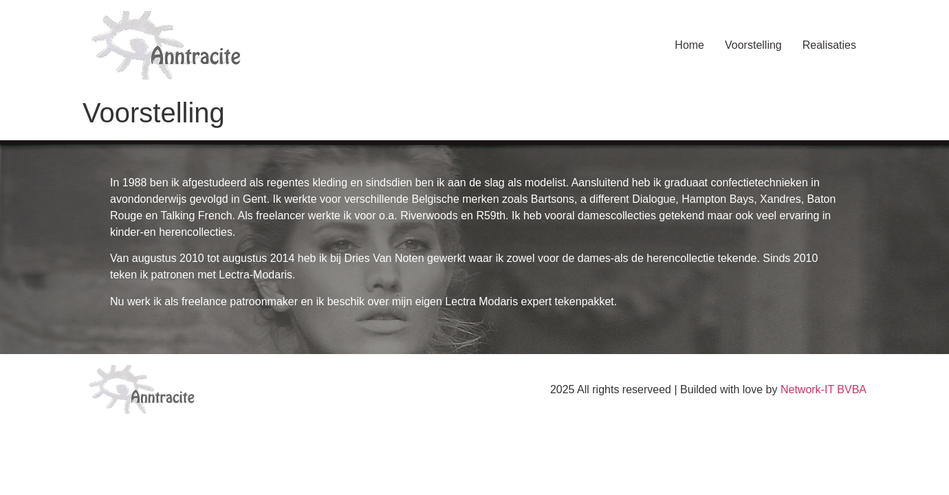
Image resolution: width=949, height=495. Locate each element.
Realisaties (829, 45)
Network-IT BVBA (823, 389)
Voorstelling (753, 45)
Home (689, 45)
